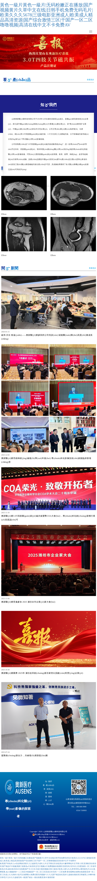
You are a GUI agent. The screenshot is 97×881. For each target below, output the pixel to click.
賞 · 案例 (48, 799)
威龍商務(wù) (55, 842)
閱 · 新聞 (48, 795)
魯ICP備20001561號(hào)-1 (48, 839)
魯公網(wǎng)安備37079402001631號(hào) (48, 836)
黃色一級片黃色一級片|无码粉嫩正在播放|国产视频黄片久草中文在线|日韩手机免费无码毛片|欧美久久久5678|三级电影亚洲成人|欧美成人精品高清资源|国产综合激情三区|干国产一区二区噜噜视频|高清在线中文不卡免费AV (46, 14)
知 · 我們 (48, 784)
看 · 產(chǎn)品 (48, 787)
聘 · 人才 (48, 803)
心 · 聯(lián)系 (48, 806)
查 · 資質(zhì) (49, 791)
